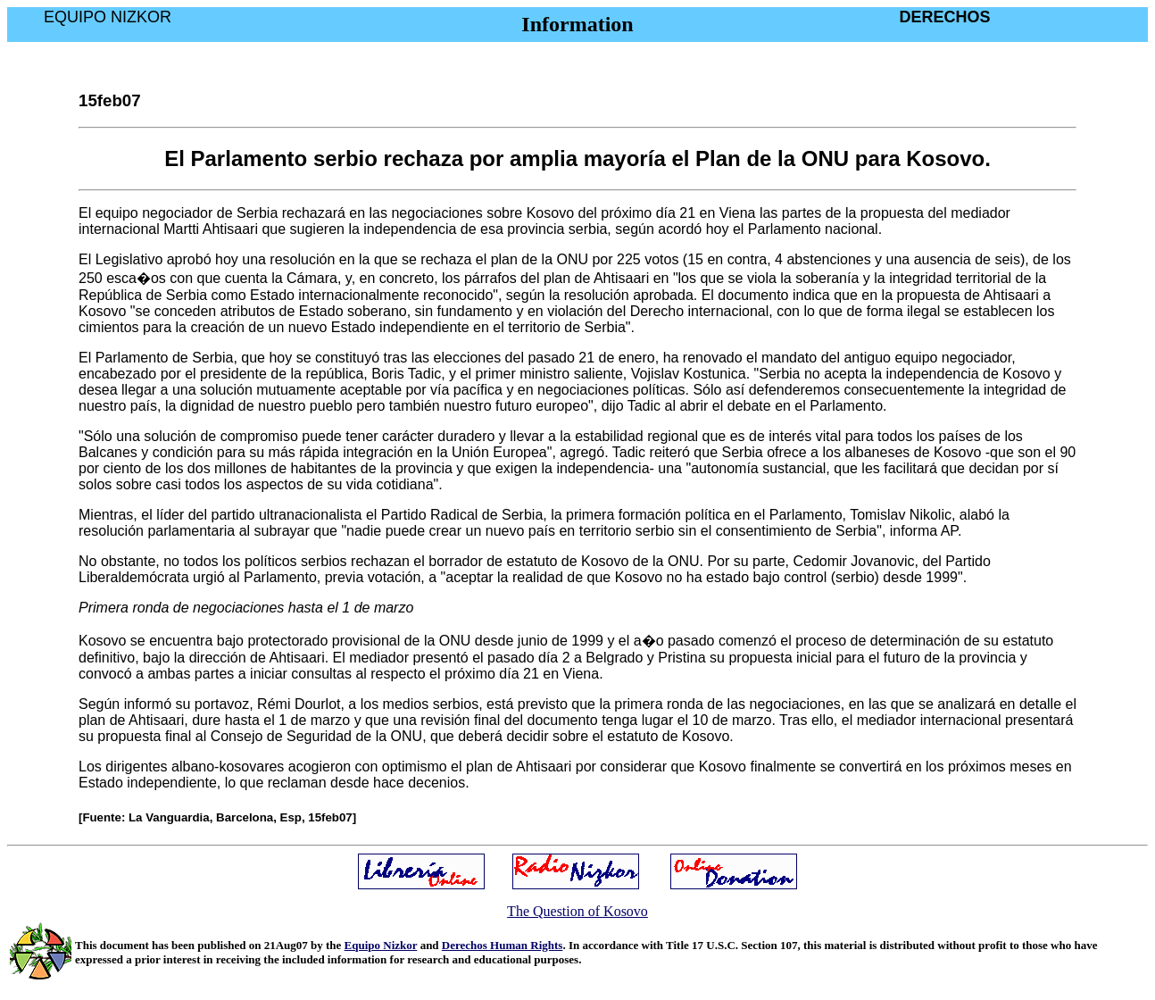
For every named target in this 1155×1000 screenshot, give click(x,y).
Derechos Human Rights (502, 945)
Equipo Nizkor (381, 945)
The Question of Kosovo (577, 911)
